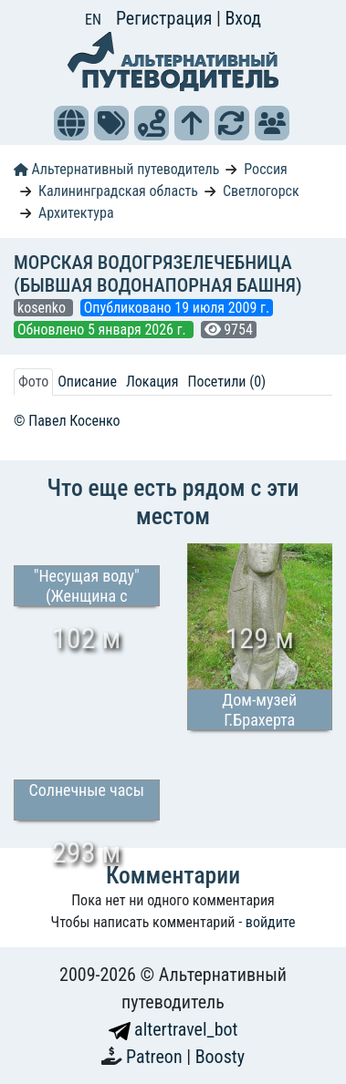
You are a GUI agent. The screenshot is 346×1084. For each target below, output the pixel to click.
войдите (271, 922)
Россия (265, 169)
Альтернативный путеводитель (116, 169)
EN (93, 19)
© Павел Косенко (67, 420)
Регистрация (166, 18)
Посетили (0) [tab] (226, 381)
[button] (71, 123)
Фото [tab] (33, 381)
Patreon (156, 1057)
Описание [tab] (87, 381)
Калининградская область (118, 191)
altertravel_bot (173, 1029)
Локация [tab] (152, 381)
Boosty (220, 1057)
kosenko (43, 307)
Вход (243, 18)
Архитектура (76, 213)
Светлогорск (261, 191)
